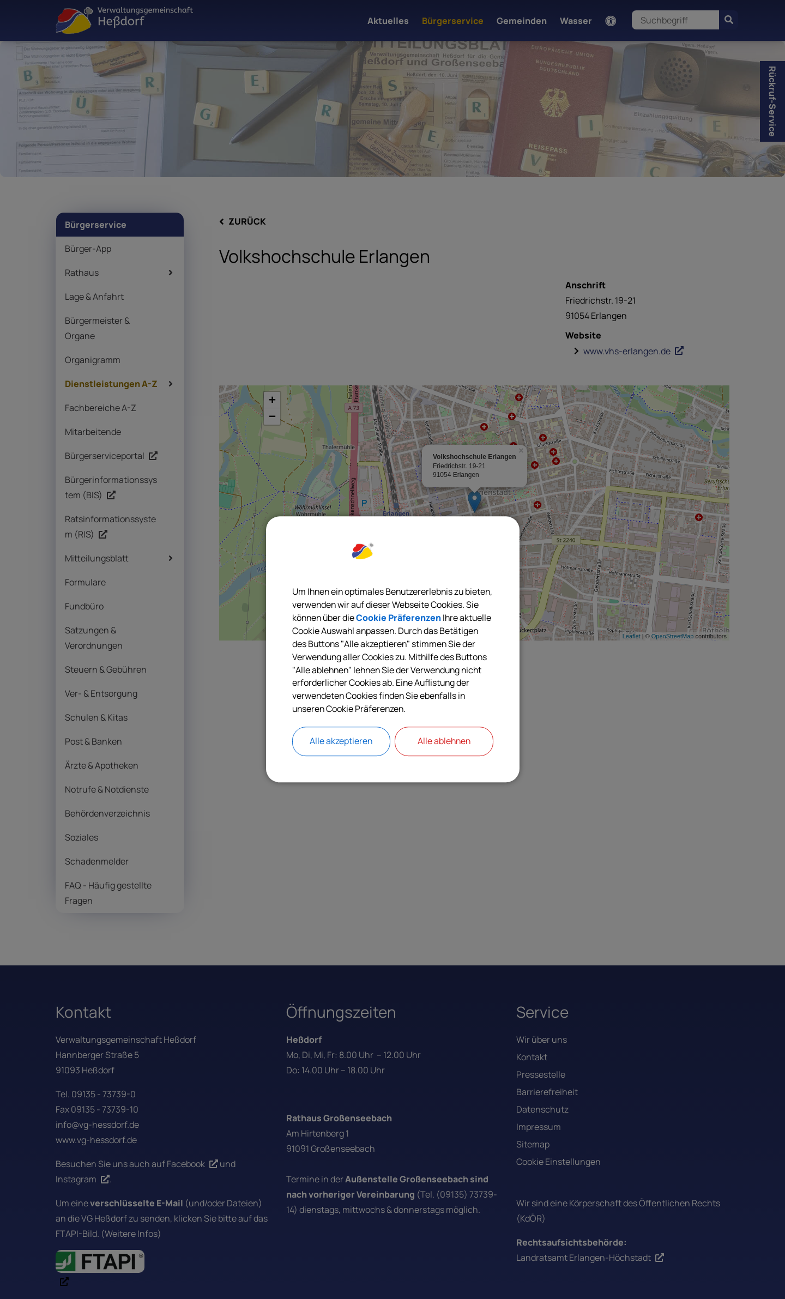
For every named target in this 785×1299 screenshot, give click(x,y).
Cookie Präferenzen (450, 618)
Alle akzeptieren (341, 742)
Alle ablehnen (443, 742)
